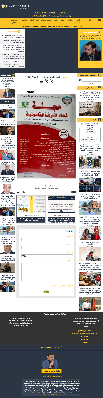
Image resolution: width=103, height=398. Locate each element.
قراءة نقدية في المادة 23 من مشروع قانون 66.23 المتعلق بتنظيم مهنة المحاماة (8, 240)
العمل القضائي (77, 21)
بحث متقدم (90, 83)
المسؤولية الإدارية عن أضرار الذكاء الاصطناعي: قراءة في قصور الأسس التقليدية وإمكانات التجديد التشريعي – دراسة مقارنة (90, 220)
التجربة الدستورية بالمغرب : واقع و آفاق (12, 61)
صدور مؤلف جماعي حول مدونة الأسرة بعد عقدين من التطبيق (31, 219)
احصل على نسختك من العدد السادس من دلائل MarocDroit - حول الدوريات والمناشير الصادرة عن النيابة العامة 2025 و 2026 (61, 220)
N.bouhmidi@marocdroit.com (51, 376)
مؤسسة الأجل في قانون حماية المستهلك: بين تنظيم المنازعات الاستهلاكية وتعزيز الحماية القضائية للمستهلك (90, 291)
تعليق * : (70, 260)
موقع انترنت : (68, 252)
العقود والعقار (34, 20)
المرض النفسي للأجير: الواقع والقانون (90, 243)
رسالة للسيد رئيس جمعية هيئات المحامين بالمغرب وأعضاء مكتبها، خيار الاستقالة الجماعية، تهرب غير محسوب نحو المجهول (13, 56)
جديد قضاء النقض (14, 21)
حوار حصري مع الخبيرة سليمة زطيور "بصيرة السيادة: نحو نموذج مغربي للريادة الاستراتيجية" (13, 36)
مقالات (69, 20)
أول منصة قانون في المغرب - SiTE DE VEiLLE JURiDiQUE (51, 15)
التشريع (89, 20)
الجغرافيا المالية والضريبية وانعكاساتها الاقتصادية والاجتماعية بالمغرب (8, 259)
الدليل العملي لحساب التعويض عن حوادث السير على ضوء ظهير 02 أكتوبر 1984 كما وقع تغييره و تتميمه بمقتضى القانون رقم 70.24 (90, 266)
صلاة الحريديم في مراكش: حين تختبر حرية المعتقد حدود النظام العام (90, 37)
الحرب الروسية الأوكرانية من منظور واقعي (90, 124)
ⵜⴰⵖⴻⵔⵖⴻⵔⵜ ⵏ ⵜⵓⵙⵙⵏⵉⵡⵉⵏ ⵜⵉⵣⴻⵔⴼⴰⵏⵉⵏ (51, 13)
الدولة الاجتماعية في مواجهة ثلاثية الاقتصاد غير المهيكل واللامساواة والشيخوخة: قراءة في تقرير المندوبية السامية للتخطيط (7, 143)
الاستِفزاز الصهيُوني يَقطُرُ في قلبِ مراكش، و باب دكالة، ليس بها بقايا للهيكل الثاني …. (7, 278)
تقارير (55, 20)
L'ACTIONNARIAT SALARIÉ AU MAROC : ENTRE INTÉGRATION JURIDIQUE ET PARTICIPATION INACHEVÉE (7, 82)
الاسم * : (70, 236)
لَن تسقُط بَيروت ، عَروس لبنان (7, 106)
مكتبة (62, 20)
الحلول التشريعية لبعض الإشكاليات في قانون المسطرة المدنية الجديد (13, 41)
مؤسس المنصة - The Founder (51, 347)
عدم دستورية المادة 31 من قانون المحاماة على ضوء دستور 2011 (14, 65)
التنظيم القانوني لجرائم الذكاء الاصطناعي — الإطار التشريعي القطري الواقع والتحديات (90, 173)
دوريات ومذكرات (46, 20)
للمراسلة (24, 20)
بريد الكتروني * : (68, 244)
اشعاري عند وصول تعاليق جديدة (61, 285)
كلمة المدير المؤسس (90, 32)
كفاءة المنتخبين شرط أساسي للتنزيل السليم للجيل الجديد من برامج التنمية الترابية (7, 221)
